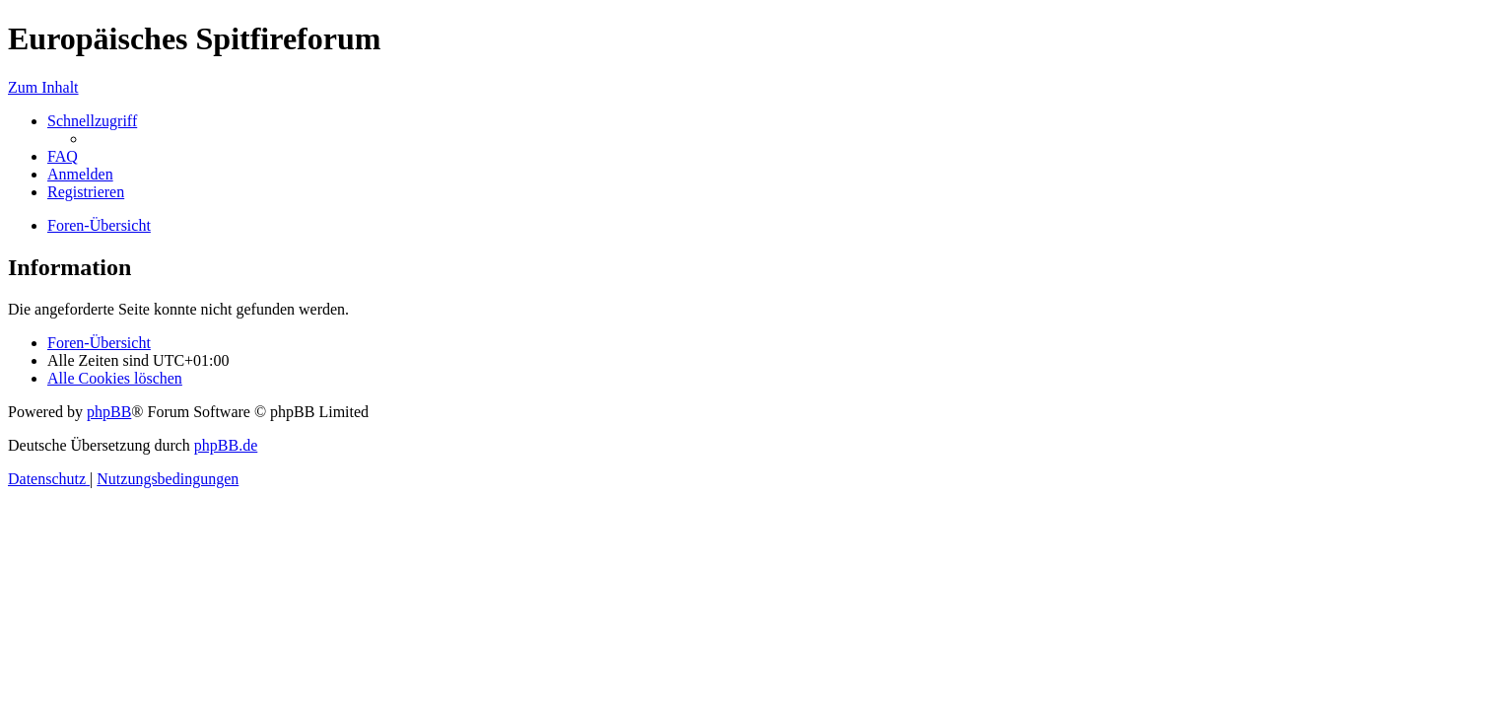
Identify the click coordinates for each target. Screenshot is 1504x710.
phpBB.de (225, 445)
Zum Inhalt (43, 87)
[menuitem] (62, 156)
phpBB (109, 411)
